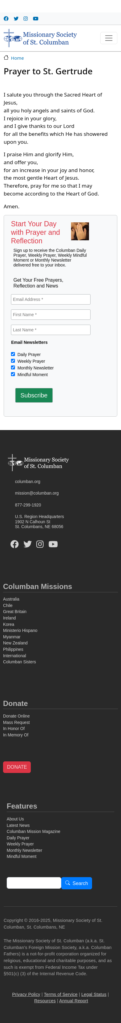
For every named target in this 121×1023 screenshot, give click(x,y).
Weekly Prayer (30, 361)
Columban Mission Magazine (33, 831)
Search (80, 883)
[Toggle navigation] (108, 38)
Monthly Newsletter (35, 367)
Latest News (18, 825)
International (14, 656)
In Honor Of (14, 728)
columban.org (27, 481)
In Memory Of (15, 735)
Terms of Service (60, 994)
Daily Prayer (28, 354)
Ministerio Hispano (20, 630)
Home (17, 58)
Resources (45, 1000)
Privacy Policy (26, 994)
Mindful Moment (32, 374)
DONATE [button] (17, 767)
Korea (8, 624)
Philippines (13, 649)
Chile (7, 605)
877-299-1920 (28, 505)
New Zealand (15, 643)
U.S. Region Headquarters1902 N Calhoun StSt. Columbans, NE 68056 (39, 521)
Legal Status (93, 994)
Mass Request (16, 722)
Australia (11, 599)
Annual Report (73, 1000)
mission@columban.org (37, 493)
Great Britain (15, 611)
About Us (15, 819)
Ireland (9, 618)
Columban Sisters (19, 662)
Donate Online (16, 716)
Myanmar (11, 637)
